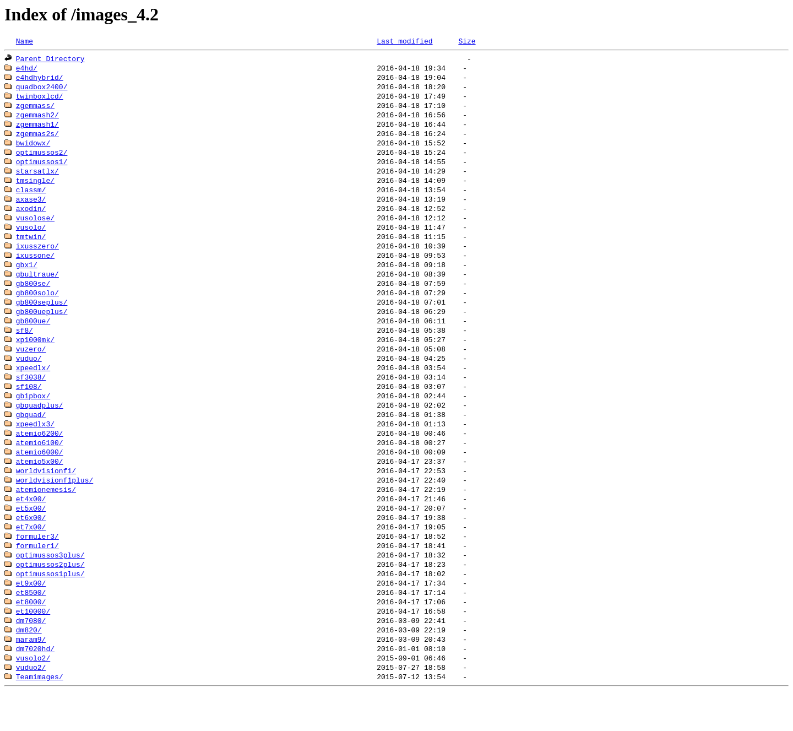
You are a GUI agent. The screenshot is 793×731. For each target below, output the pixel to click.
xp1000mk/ (35, 357)
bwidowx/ (33, 149)
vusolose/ (35, 228)
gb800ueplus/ (42, 327)
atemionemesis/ (46, 516)
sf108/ (29, 406)
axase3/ (31, 208)
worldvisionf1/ (46, 496)
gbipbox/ (33, 416)
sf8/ (24, 347)
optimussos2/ (42, 159)
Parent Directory (50, 59)
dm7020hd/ (35, 684)
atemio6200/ (39, 456)
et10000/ (33, 644)
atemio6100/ (39, 466)
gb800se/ (33, 297)
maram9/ (31, 674)
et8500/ (31, 625)
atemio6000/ (39, 476)
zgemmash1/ (37, 129)
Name (24, 41)
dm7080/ (31, 654)
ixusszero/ (37, 258)
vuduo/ (29, 377)
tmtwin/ (31, 248)
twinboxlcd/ (39, 99)
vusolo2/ (33, 694)
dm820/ (29, 664)
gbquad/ (31, 436)
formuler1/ (37, 575)
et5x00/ (31, 535)
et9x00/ (31, 615)
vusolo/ (31, 238)
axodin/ (31, 218)
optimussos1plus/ (50, 605)
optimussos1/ (42, 169)
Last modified (404, 41)
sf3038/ (31, 397)
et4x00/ (31, 525)
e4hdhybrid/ (39, 79)
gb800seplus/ (42, 317)
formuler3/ (37, 565)
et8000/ (31, 635)
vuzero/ (31, 367)
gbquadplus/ (39, 426)
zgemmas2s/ (37, 139)
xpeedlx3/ (35, 446)
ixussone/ (35, 268)
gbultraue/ (37, 288)
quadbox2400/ (42, 89)
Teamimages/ (39, 714)
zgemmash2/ (37, 119)
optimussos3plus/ (50, 585)
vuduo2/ (31, 704)
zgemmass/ (35, 109)
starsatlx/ (37, 178)
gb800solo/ (37, 307)
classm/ (31, 198)
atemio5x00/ (39, 486)
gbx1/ (26, 278)
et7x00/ (31, 555)
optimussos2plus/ (50, 595)
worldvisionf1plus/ (54, 506)
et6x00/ (31, 545)
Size (466, 41)
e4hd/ (26, 69)
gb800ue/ (33, 337)
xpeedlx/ (33, 387)
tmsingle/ (35, 188)
